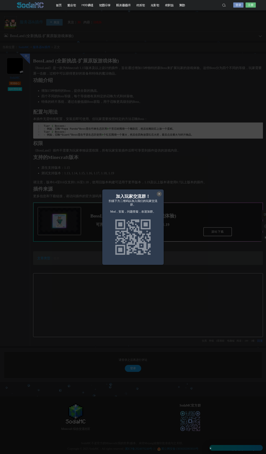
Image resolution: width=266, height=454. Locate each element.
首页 (59, 5)
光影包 (155, 5)
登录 (238, 5)
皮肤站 (169, 5)
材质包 (140, 5)
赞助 (182, 5)
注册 (251, 5)
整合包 (72, 5)
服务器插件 (123, 5)
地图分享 (105, 5)
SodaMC (30, 5)
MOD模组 (88, 5)
